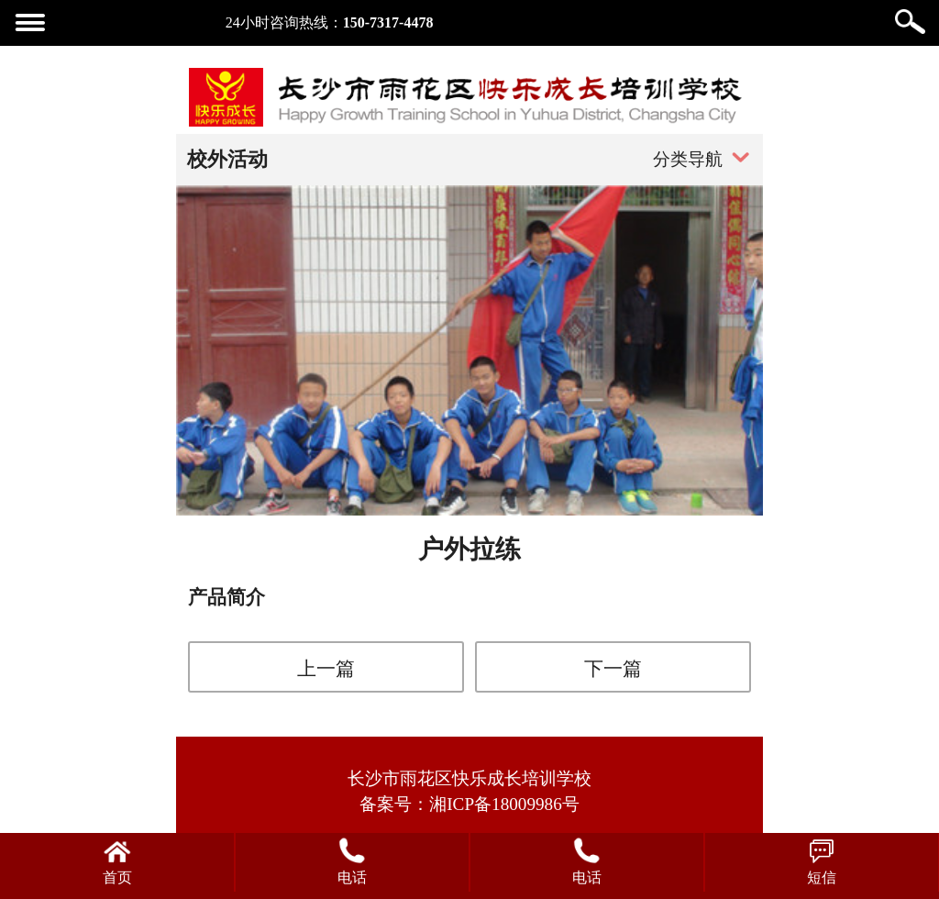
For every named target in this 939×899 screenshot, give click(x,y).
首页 (117, 877)
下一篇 (613, 668)
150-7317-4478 (388, 22)
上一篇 (326, 668)
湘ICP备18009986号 (504, 804)
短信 (821, 877)
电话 (352, 877)
